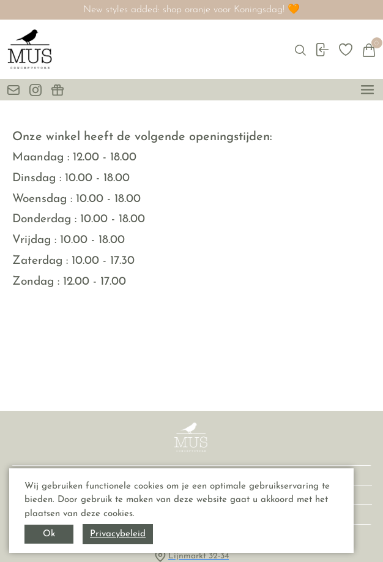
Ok (49, 534)
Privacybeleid (118, 534)
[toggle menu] (367, 89)
